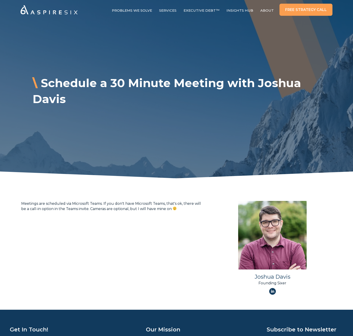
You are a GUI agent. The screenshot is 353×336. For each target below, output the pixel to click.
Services (167, 10)
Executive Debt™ (201, 10)
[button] (305, 10)
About (267, 10)
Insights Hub (240, 10)
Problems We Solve (132, 10)
